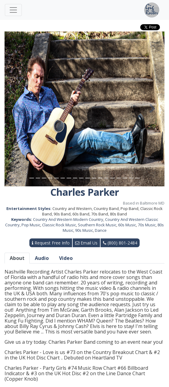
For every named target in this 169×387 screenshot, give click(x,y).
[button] (16, 108)
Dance (101, 230)
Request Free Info (51, 243)
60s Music (127, 225)
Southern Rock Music (97, 225)
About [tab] (17, 258)
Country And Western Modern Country (68, 219)
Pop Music (31, 225)
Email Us (86, 243)
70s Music (147, 225)
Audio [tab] (42, 258)
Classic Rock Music (59, 225)
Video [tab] (66, 258)
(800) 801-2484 (120, 243)
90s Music (84, 230)
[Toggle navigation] (13, 10)
